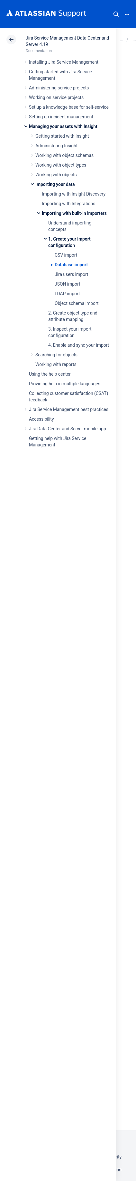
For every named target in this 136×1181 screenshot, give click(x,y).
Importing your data (55, 184)
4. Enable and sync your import (78, 345)
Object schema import (77, 303)
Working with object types (60, 165)
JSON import (67, 284)
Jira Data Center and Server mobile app (67, 428)
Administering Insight (56, 145)
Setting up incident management (61, 116)
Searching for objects (56, 354)
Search (116, 14)
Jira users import (71, 274)
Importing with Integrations (68, 203)
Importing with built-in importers (74, 213)
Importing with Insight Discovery (73, 194)
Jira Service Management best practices (68, 409)
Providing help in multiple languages (64, 383)
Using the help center (50, 374)
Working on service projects (56, 97)
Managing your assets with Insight (63, 126)
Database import (71, 264)
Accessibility (41, 419)
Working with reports (56, 364)
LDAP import (67, 293)
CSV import (66, 255)
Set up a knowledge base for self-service (69, 107)
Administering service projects (59, 87)
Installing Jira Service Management (63, 62)
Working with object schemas (64, 155)
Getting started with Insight (62, 136)
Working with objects (56, 174)
